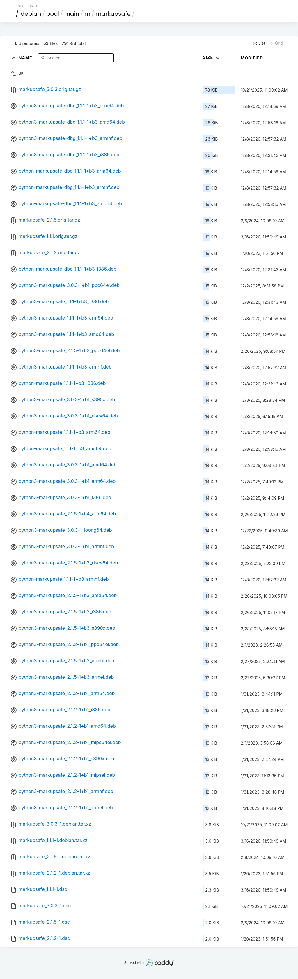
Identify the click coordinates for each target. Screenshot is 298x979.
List (259, 43)
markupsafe (113, 14)
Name (26, 57)
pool (52, 14)
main (71, 14)
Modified (252, 57)
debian (31, 14)
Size (212, 57)
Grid (276, 43)
